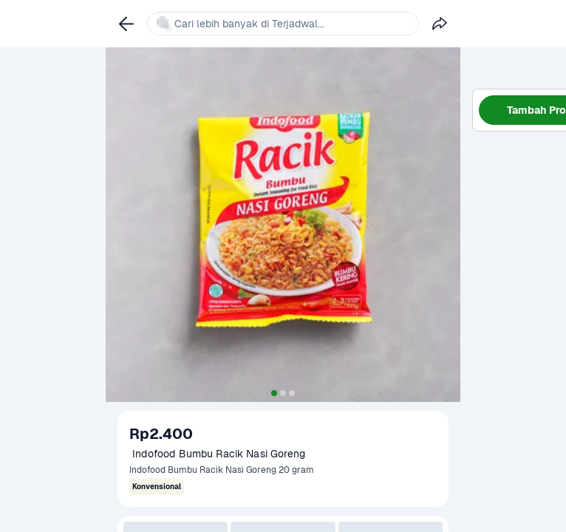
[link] (126, 24)
